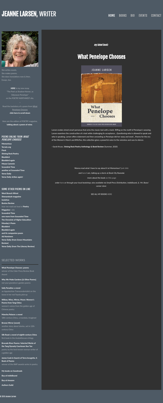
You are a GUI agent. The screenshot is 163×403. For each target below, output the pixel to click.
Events (143, 15)
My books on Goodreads (12, 371)
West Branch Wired (10, 193)
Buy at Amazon (8, 380)
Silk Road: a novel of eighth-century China (19, 335)
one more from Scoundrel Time (15, 216)
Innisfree (5, 200)
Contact (156, 15)
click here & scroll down (20, 113)
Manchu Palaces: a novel (12, 314)
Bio (133, 15)
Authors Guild (7, 385)
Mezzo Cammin (8, 163)
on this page (111, 178)
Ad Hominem (7, 236)
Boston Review (8, 203)
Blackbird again (8, 160)
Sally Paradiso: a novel (11, 288)
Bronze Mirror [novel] (11, 323)
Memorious (7, 143)
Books (123, 15)
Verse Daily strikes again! (12, 177)
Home (111, 15)
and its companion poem (12, 233)
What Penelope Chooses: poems (15, 267)
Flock (4, 150)
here (84, 173)
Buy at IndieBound (9, 375)
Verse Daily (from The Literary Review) (18, 246)
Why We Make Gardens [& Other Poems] (19, 279)
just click (124, 168)
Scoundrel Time (8, 167)
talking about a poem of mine (19, 124)
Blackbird (6, 157)
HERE (13, 88)
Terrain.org (6, 147)
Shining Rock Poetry (10, 153)
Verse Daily (6, 173)
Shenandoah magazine (11, 196)
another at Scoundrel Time (13, 170)
